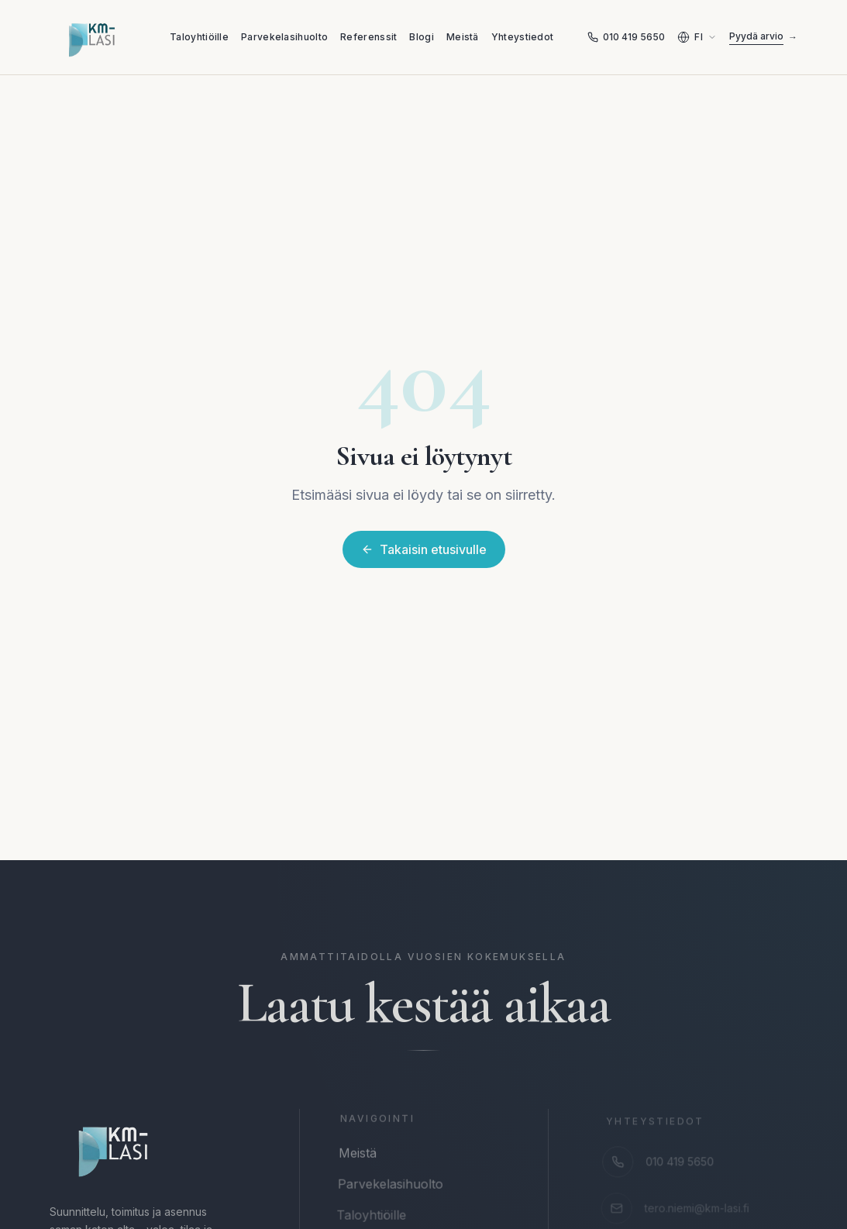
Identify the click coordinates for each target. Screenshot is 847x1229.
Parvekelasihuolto (284, 37)
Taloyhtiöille (199, 37)
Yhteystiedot (522, 37)
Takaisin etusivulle (424, 549)
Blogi (421, 37)
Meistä (462, 37)
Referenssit (368, 37)
